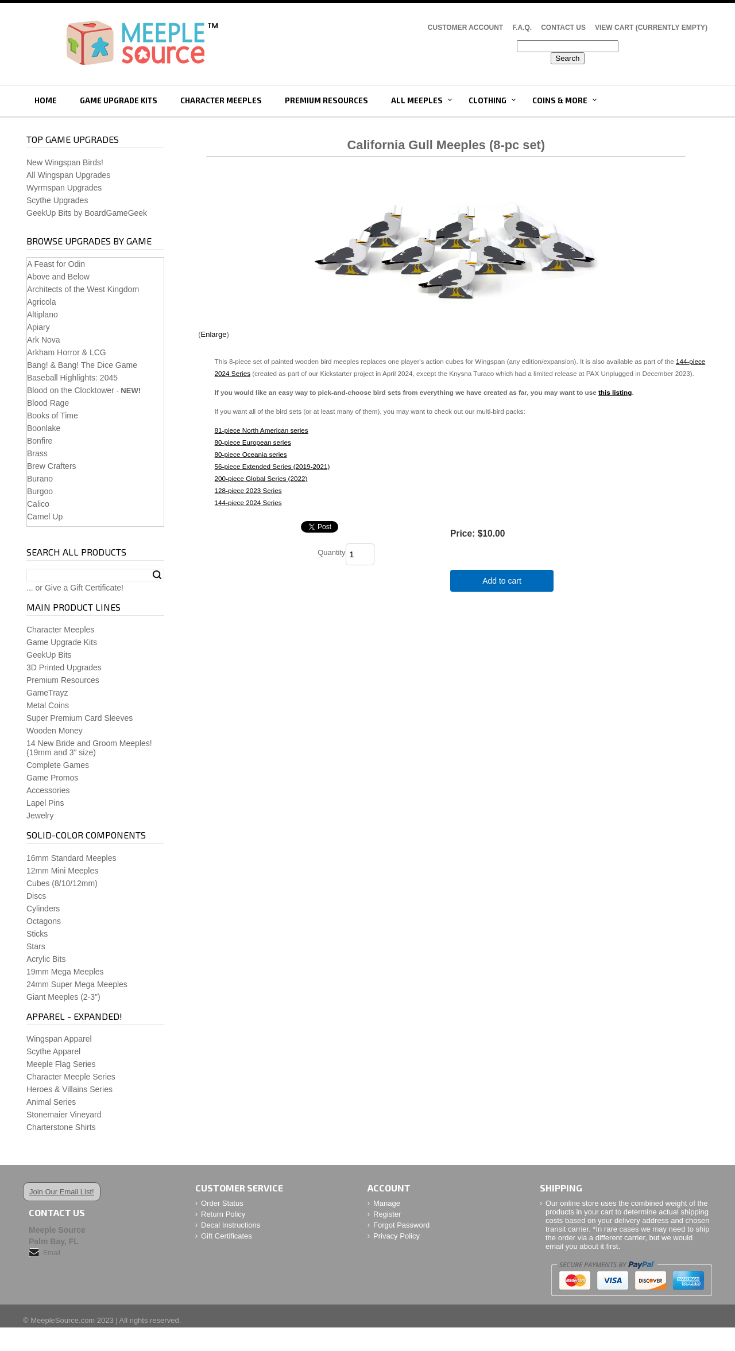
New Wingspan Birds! (64, 162)
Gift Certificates (226, 1236)
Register (387, 1214)
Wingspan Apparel (59, 1038)
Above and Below (58, 276)
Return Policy (223, 1214)
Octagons (43, 921)
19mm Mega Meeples (65, 971)
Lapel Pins (45, 803)
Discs (36, 895)
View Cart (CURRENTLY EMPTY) (651, 28)
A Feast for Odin (56, 264)
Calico (38, 503)
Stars (35, 946)
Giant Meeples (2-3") (63, 996)
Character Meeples (221, 100)
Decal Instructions (230, 1225)
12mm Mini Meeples (62, 870)
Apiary (38, 327)
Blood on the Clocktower (70, 390)
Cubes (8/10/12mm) (62, 883)
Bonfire (39, 440)
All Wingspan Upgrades (68, 175)
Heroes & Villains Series (69, 1089)
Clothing (487, 100)
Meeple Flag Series (61, 1064)
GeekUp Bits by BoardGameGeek (86, 213)
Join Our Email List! (61, 1191)
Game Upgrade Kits (118, 100)
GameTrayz (47, 692)
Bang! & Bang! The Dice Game (82, 365)
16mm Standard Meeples (71, 858)
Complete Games (57, 765)
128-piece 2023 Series (248, 490)
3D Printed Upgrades (64, 667)
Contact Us (563, 28)
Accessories (47, 790)
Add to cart (501, 580)
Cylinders (43, 908)
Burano (40, 478)
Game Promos (52, 777)
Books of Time (52, 415)
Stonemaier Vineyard (63, 1114)
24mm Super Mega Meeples (76, 984)
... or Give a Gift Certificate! (74, 587)
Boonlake (43, 428)
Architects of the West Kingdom (83, 289)
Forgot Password (401, 1225)
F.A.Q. (522, 28)
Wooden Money (54, 730)
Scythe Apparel (53, 1051)
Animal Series (51, 1102)
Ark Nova (43, 339)
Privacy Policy (396, 1236)
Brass (37, 453)
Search (157, 575)
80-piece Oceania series (251, 454)
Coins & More (559, 100)
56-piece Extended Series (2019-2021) (272, 466)
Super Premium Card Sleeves (79, 718)
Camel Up (45, 516)
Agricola (41, 301)
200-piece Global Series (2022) (261, 478)
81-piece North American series (261, 430)
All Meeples (417, 100)
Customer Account (465, 28)
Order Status (222, 1203)
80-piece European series (253, 442)
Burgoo (40, 491)
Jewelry (39, 815)
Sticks (37, 933)
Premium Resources (326, 100)
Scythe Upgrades (57, 200)
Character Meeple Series (70, 1076)
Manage (386, 1203)
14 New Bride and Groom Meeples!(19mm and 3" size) (89, 748)
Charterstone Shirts (61, 1127)
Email (51, 1253)
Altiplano (42, 314)
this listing (615, 392)
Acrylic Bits (45, 959)
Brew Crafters (51, 466)
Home (45, 100)
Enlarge (214, 334)
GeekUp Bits (49, 654)
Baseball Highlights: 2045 (72, 377)
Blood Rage (48, 402)
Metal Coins (47, 705)
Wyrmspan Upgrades (64, 187)
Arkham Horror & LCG (66, 352)
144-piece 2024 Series (248, 502)
